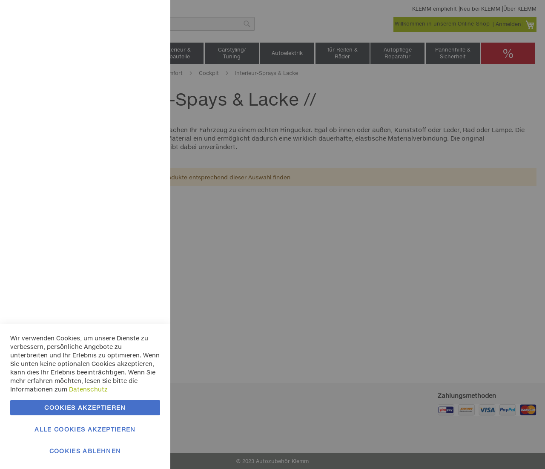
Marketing (147, 107)
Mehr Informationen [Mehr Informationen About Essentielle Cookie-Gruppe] (131, 70)
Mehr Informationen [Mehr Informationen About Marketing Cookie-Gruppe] (131, 195)
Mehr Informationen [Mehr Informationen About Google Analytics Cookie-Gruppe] (131, 285)
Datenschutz (88, 389)
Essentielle (147, 17)
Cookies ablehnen (85, 451)
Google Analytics (147, 231)
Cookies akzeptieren (85, 407)
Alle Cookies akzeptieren (84, 429)
